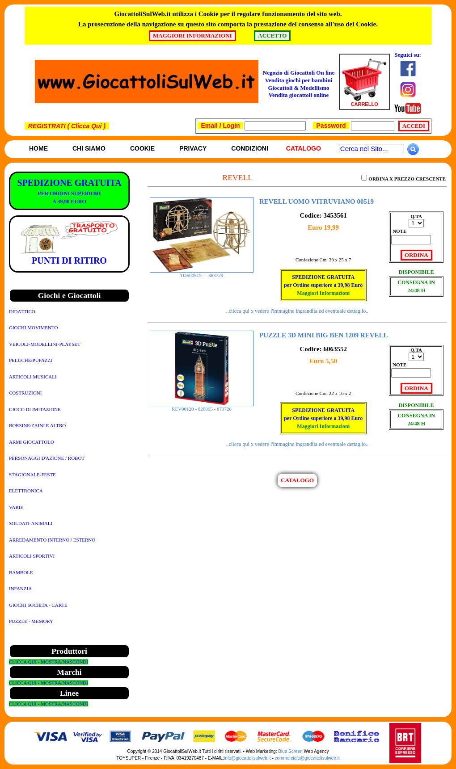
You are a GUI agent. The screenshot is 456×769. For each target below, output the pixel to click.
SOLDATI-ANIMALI (30, 523)
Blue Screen (290, 751)
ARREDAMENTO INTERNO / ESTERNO (52, 539)
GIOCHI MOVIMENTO (33, 327)
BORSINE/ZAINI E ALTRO (37, 425)
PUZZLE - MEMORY (31, 621)
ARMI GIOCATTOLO (31, 442)
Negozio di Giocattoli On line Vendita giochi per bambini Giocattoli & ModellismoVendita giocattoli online (298, 84)
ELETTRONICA (26, 490)
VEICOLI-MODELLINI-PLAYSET (44, 344)
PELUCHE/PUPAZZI (30, 360)
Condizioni (249, 148)
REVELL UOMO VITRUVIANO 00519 (316, 201)
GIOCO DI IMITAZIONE (35, 409)
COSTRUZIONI (25, 392)
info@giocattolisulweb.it (247, 758)
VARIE (16, 507)
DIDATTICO (22, 311)
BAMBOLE (21, 572)
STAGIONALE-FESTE (32, 474)
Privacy (193, 148)
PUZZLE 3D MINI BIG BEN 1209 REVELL (323, 335)
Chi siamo (89, 148)
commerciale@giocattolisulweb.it (307, 758)
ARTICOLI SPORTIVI (32, 556)
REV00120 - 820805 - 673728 (201, 407)
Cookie (142, 148)
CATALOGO (297, 480)
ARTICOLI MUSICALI (33, 376)
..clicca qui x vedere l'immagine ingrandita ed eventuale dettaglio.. (297, 311)
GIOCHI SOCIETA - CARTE (38, 605)
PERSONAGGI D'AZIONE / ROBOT (46, 458)
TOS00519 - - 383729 (201, 273)
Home (38, 148)
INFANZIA (20, 588)
